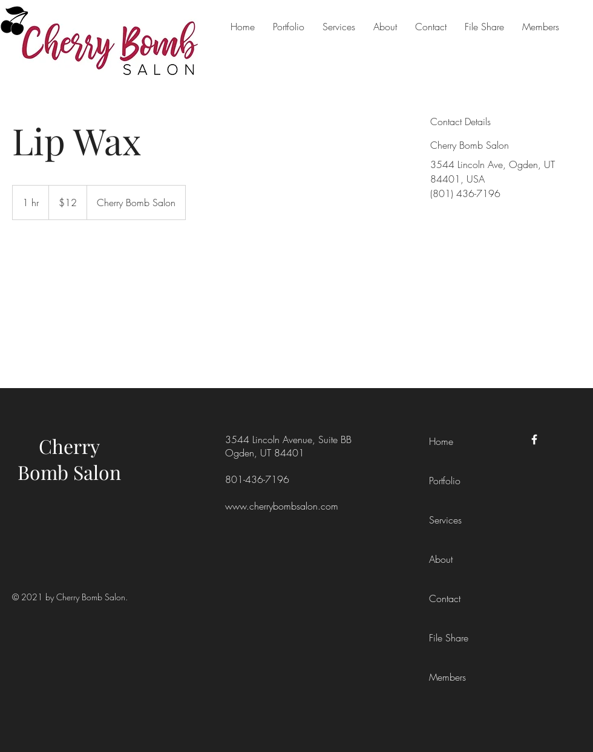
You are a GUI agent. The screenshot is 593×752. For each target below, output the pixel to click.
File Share (448, 637)
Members (447, 677)
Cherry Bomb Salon (69, 459)
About (441, 559)
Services (445, 520)
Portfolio (444, 480)
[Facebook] (534, 439)
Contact (444, 598)
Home (441, 441)
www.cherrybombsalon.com (281, 506)
